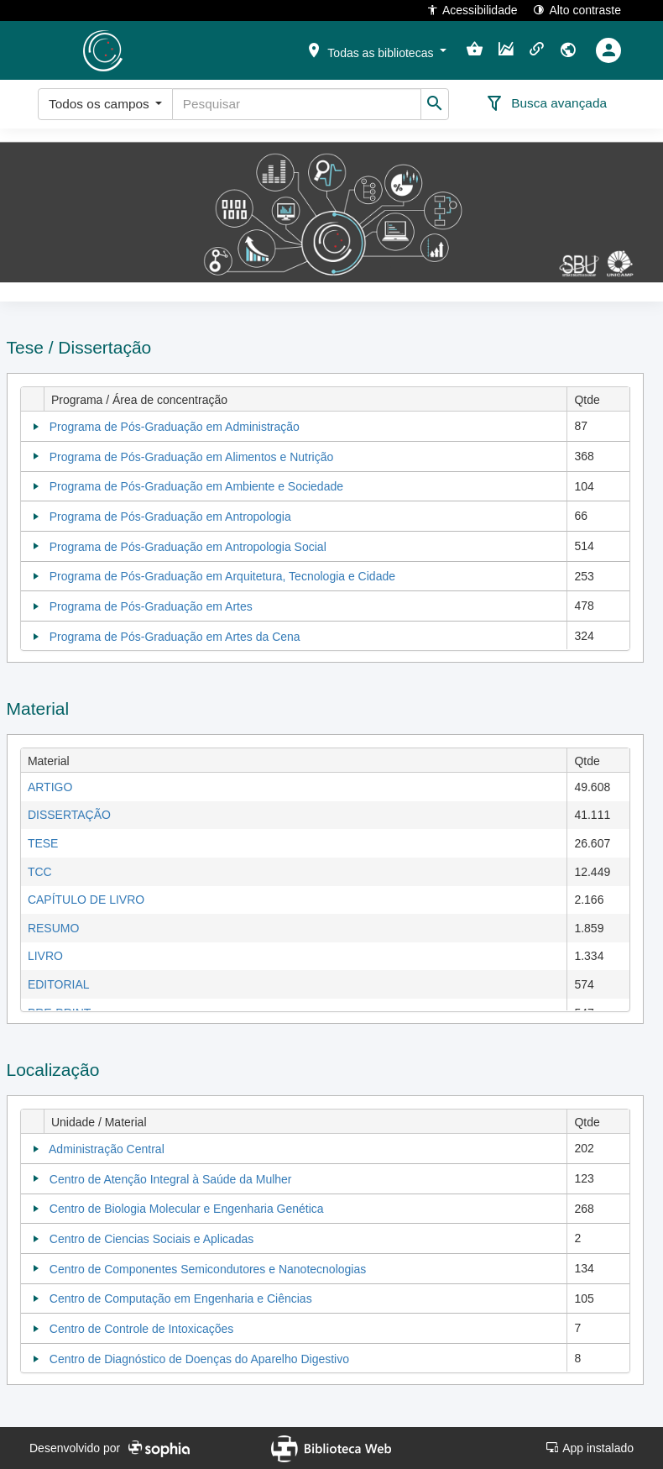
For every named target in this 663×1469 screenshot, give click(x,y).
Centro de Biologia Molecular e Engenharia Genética (187, 1208)
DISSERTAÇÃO (69, 814)
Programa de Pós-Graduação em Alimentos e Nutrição (192, 457)
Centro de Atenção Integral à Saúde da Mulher (171, 1179)
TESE (43, 843)
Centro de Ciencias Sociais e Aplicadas (152, 1239)
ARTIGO (50, 787)
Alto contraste (577, 9)
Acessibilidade (472, 9)
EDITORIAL (59, 984)
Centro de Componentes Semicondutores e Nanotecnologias (208, 1269)
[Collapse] (36, 426)
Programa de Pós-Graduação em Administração (175, 426)
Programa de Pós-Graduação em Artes (151, 606)
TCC (40, 872)
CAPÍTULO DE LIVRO (86, 899)
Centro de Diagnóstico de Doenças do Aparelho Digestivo (199, 1359)
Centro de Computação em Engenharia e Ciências (181, 1298)
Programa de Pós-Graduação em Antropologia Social (188, 546)
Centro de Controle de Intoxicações (141, 1328)
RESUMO (53, 928)
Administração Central (106, 1149)
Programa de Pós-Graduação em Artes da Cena (175, 636)
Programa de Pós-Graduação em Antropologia (170, 516)
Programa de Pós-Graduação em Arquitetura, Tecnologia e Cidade (222, 576)
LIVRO (45, 956)
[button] (376, 49)
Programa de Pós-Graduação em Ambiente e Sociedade (196, 486)
